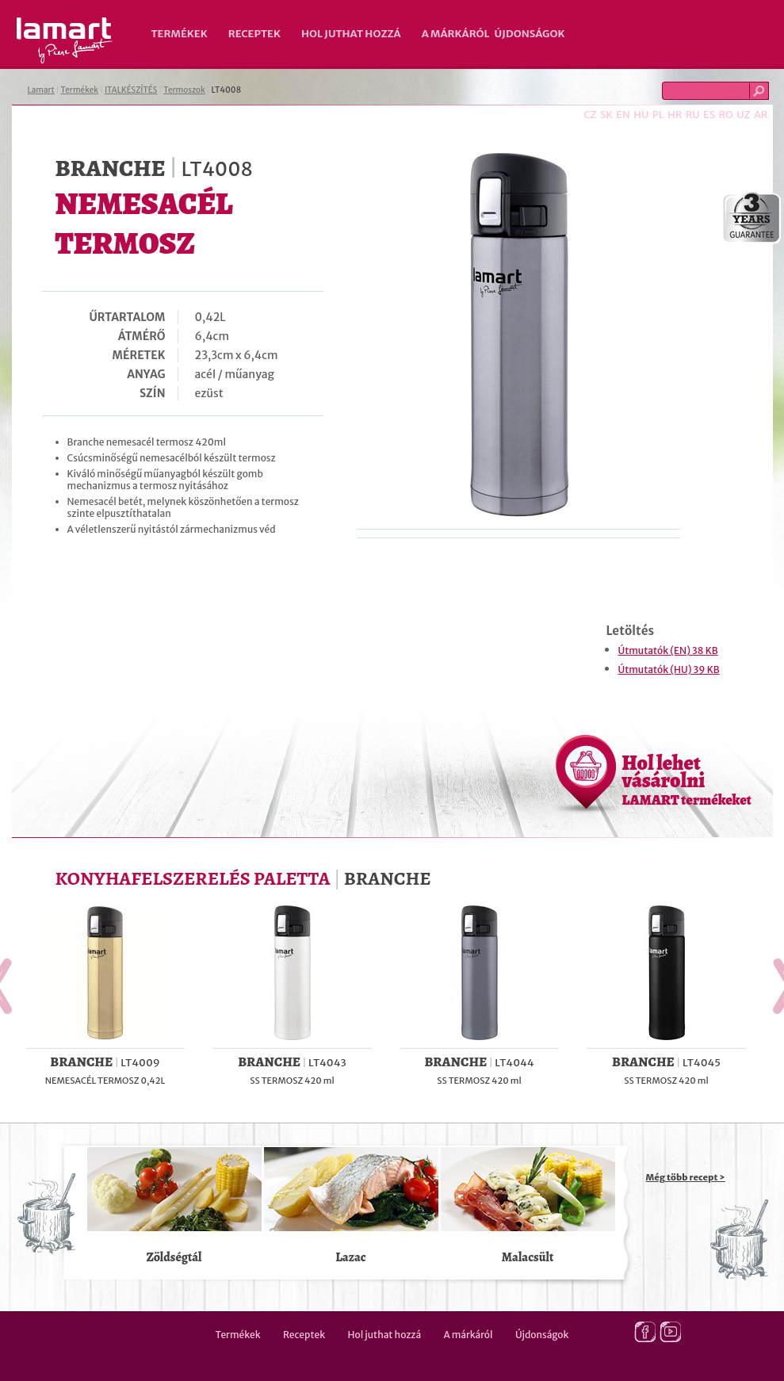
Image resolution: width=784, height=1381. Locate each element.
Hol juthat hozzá (351, 33)
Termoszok (184, 90)
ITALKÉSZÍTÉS (131, 90)
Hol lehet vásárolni (686, 779)
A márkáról (456, 33)
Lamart (64, 40)
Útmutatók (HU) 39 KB (669, 669)
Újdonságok (530, 33)
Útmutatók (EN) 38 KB (668, 650)
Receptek (254, 33)
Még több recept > (685, 1177)
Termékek (179, 33)
